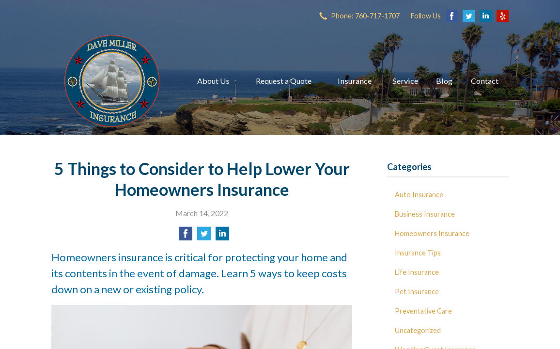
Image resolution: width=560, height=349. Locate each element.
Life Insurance (417, 272)
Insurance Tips (418, 253)
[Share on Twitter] (204, 236)
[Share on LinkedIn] (222, 236)
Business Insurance (425, 214)
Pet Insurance (417, 291)
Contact (484, 80)
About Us (213, 80)
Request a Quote (283, 80)
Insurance (355, 80)
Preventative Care (423, 311)
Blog (444, 80)
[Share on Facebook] (185, 236)
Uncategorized (418, 330)
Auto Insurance (419, 194)
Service (405, 80)
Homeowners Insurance (432, 233)
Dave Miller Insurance (111, 80)
